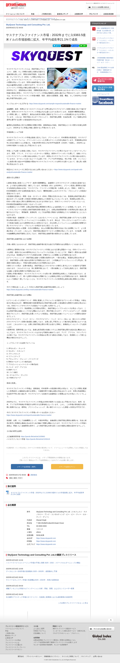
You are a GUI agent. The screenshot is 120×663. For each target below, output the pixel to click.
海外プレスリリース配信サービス (64, 628)
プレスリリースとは (12, 642)
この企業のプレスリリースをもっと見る (73, 603)
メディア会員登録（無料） (27, 467)
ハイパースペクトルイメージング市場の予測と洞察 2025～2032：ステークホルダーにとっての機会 (43, 563)
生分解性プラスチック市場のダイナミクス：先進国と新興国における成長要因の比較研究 (39, 597)
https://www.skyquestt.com (46, 538)
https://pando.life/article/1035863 (33, 436)
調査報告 (34, 475)
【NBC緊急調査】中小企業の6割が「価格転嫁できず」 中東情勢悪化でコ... (105, 70)
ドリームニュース (11, 18)
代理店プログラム (39, 631)
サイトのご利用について (70, 656)
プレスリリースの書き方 (13, 645)
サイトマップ (86, 656)
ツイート (66, 45)
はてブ (57, 45)
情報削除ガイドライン (52, 656)
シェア (75, 45)
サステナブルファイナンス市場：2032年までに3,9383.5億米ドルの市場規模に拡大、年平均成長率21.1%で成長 (47, 493)
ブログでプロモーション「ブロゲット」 (66, 633)
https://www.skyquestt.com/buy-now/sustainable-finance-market (30, 290)
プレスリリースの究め (13, 640)
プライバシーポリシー (34, 656)
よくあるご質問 (38, 628)
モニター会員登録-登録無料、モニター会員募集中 (50, 645)
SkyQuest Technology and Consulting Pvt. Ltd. (43, 18)
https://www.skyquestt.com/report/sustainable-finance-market (29, 415)
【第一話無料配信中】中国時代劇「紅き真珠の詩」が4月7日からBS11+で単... (105, 30)
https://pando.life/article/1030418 (38, 439)
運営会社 (21, 656)
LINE (83, 45)
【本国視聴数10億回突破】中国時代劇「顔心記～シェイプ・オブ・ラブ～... (105, 60)
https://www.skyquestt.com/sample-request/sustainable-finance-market (55, 104)
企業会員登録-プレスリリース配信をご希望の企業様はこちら (54, 640)
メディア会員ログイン (67, 467)
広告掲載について (39, 633)
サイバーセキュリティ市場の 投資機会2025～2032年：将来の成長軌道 (32, 580)
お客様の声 (9, 638)
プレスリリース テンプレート (15, 647)
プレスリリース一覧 (23, 18)
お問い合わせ (97, 656)
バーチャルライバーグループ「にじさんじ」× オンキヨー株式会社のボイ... (105, 40)
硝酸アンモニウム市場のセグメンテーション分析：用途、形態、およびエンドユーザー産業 (40, 588)
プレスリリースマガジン (13, 649)
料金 (6, 631)
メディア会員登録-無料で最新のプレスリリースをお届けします (55, 642)
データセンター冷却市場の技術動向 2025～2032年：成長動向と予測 (31, 571)
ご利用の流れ (10, 633)
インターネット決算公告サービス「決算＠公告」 (70, 631)
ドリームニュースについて (14, 628)
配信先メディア (10, 635)
